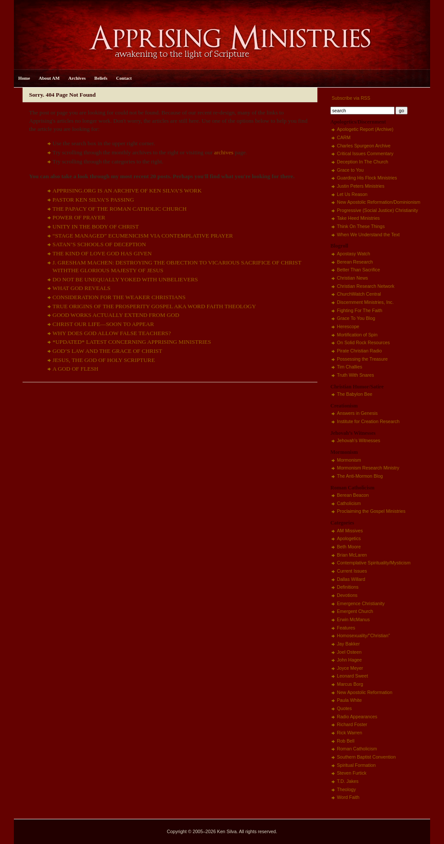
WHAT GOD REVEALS (81, 288)
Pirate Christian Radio (359, 350)
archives (223, 152)
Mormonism (349, 460)
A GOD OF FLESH (75, 368)
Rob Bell (345, 740)
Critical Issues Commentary (365, 153)
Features (346, 627)
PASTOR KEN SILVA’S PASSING (93, 199)
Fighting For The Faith (359, 310)
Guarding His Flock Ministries (367, 177)
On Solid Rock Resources (363, 342)
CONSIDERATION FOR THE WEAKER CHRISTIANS (119, 297)
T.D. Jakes (348, 781)
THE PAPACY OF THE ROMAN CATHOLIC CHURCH (119, 208)
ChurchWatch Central (359, 294)
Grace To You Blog (356, 318)
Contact (124, 78)
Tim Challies (349, 366)
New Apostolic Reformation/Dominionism (378, 202)
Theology (346, 789)
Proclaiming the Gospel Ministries (371, 511)
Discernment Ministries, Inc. (365, 302)
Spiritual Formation (356, 765)
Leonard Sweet (352, 675)
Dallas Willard (351, 579)
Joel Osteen (349, 652)
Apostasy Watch (353, 253)
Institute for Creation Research (368, 421)
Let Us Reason (352, 194)
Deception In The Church (362, 161)
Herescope (348, 326)
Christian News (352, 277)
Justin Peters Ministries (361, 186)
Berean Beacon (353, 495)
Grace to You (350, 170)
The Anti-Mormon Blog (360, 476)
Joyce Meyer (350, 668)
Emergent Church (355, 611)
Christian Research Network (366, 286)
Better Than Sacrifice (358, 269)
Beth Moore (349, 546)
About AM (49, 78)
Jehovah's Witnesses (358, 440)
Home (24, 78)
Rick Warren (349, 732)
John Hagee (349, 659)
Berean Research (355, 261)
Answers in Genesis (357, 413)
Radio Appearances (357, 716)
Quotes (344, 708)
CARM (343, 137)
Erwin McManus (353, 619)
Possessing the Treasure (362, 359)
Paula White (349, 700)
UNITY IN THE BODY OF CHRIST (95, 226)
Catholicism (349, 503)
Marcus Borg (350, 684)
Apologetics (349, 538)
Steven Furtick (351, 773)
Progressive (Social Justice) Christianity (377, 210)
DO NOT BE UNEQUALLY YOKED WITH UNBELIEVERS (125, 279)
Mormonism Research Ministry (368, 467)
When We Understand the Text (368, 234)
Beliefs (101, 78)
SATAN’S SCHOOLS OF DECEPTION (99, 244)
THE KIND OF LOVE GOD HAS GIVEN (102, 253)
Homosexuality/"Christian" (363, 635)
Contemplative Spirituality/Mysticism (374, 562)
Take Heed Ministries (358, 218)
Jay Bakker (348, 643)
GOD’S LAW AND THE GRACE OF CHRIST (107, 351)
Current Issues (352, 571)
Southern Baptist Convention (366, 756)
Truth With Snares (355, 375)
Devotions (347, 595)
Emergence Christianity (361, 603)
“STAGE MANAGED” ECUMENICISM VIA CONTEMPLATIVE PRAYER (142, 235)
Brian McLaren (352, 554)
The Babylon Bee (354, 394)
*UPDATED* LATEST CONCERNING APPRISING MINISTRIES (131, 342)
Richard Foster (352, 724)
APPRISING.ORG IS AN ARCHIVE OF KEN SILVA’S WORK (127, 190)
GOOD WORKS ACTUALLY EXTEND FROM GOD (115, 315)
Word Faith (348, 797)
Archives (77, 78)
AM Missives (350, 530)
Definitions (348, 587)
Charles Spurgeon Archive (364, 145)
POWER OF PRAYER (78, 217)
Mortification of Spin (357, 334)
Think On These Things (361, 226)
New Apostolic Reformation (364, 692)
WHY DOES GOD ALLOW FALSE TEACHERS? (111, 333)
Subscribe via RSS (350, 98)
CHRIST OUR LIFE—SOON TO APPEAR (103, 324)
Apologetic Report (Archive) (365, 129)
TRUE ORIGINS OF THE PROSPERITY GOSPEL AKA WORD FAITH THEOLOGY (154, 306)
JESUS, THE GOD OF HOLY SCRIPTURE (103, 360)
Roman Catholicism (357, 748)
